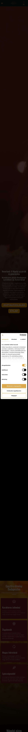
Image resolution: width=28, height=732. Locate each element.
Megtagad (14, 395)
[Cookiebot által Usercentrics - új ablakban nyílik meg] (20, 335)
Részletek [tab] (14, 339)
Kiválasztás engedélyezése (14, 390)
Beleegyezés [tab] (5, 339)
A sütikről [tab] (23, 339)
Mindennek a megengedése (14, 386)
